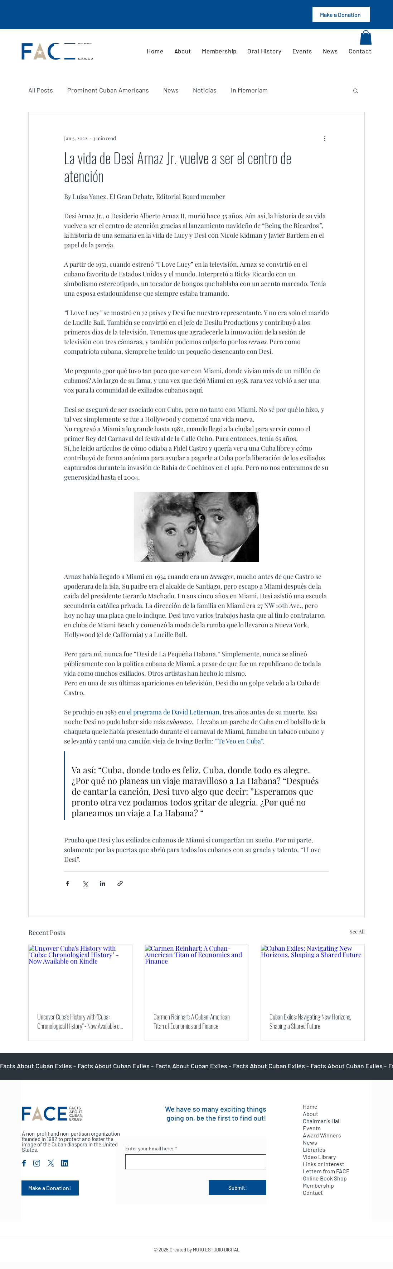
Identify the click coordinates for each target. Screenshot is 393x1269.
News (171, 90)
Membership (318, 1185)
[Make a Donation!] (50, 1188)
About (310, 1113)
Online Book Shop (325, 1178)
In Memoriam (249, 90)
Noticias (205, 90)
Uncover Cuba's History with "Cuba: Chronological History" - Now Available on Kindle (79, 1021)
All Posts (40, 90)
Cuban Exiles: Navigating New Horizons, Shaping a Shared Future (310, 1021)
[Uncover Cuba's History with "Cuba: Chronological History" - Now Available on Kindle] (80, 974)
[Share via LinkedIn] (102, 883)
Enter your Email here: (151, 1148)
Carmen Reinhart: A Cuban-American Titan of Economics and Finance (192, 1021)
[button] (366, 37)
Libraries (314, 1149)
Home (310, 1106)
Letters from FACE (326, 1171)
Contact (313, 1192)
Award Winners (322, 1135)
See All (357, 931)
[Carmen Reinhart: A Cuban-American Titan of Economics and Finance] (196, 974)
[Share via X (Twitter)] (85, 883)
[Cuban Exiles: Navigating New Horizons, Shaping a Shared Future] (312, 974)
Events (312, 1128)
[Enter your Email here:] (194, 1162)
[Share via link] (120, 883)
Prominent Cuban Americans (108, 90)
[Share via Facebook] (67, 883)
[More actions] (324, 138)
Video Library (319, 1156)
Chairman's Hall (322, 1120)
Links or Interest (323, 1163)
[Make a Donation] (341, 14)
